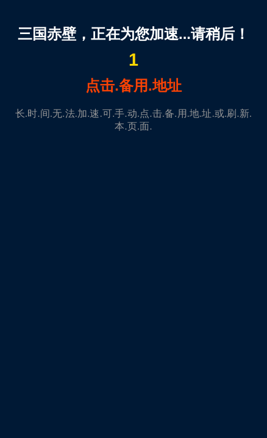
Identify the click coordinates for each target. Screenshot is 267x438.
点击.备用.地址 (133, 85)
